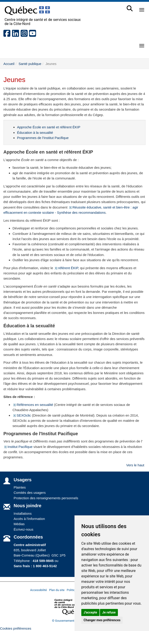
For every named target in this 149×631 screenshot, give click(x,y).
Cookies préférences (15, 628)
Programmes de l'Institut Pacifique (43, 138)
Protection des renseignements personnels (46, 498)
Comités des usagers (30, 492)
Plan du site (57, 590)
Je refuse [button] (109, 612)
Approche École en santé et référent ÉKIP (48, 127)
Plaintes (20, 487)
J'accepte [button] (90, 612)
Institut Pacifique (17, 447)
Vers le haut (135, 465)
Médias (19, 524)
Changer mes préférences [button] (102, 620)
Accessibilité (38, 590)
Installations (23, 513)
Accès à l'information (29, 519)
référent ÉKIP (66, 268)
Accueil (8, 64)
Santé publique (30, 64)
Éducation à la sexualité (35, 132)
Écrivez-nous (23, 529)
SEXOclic (21, 415)
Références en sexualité (32, 405)
